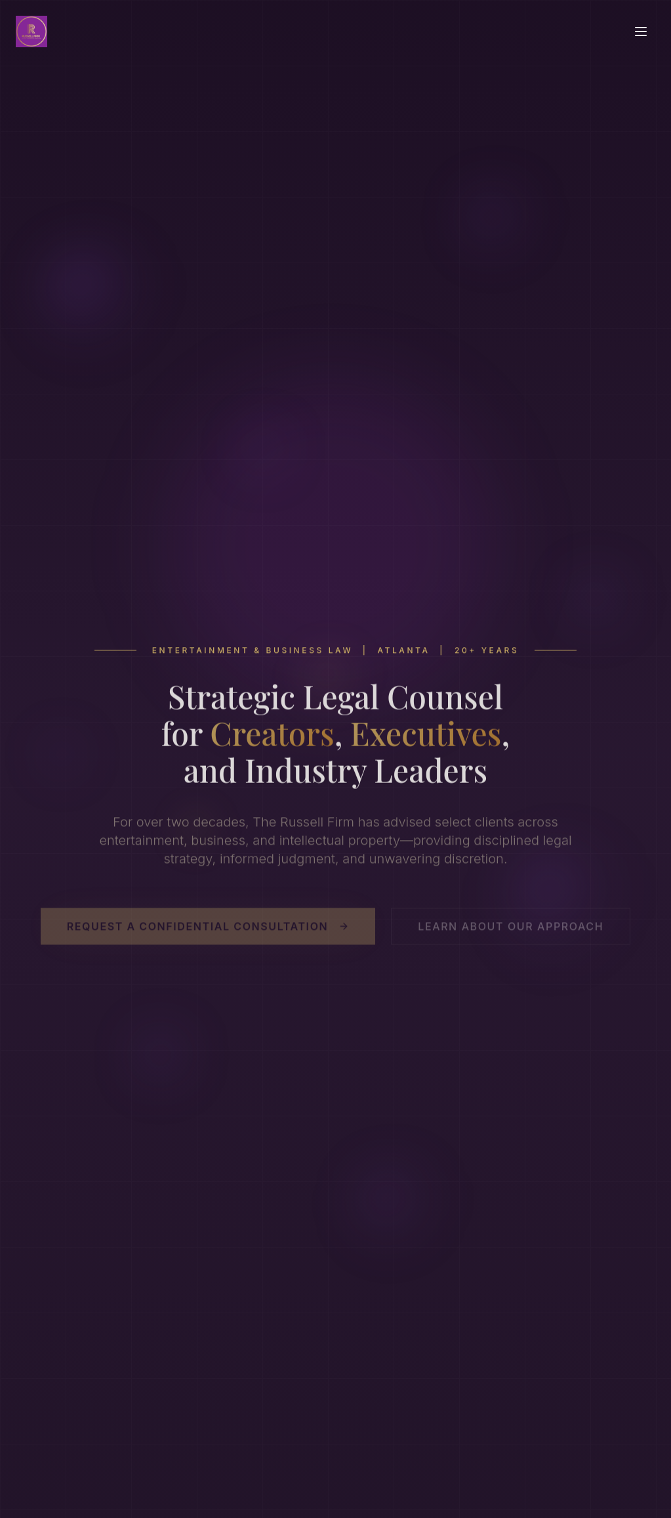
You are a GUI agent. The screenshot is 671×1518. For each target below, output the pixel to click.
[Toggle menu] (640, 31)
